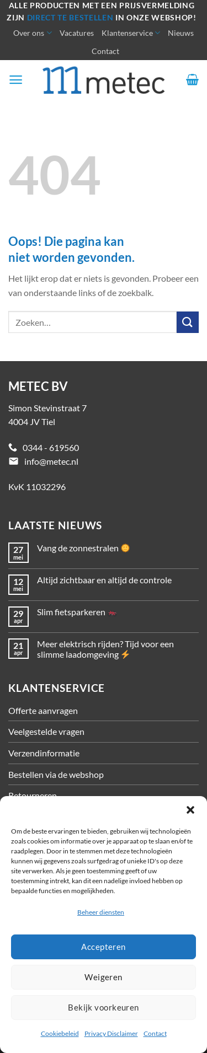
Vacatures (77, 32)
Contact (155, 1033)
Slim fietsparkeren (76, 611)
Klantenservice (131, 33)
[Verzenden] (188, 322)
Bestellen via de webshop (56, 774)
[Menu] (15, 79)
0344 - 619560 (51, 447)
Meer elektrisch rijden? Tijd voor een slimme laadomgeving (105, 648)
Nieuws (181, 32)
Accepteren (103, 947)
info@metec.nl (51, 461)
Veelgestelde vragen (46, 731)
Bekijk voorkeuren (103, 1007)
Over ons (32, 33)
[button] (190, 809)
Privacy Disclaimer (111, 1033)
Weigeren (103, 977)
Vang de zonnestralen (83, 547)
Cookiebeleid (60, 1033)
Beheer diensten (100, 912)
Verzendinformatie (43, 753)
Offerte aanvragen (43, 710)
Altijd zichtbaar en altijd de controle (104, 579)
